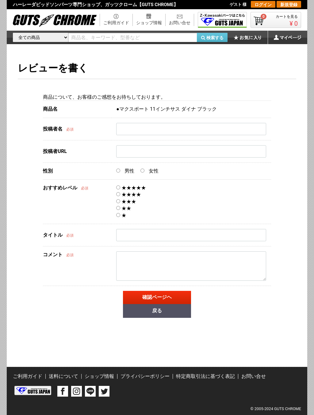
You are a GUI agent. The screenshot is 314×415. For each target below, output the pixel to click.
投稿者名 (53, 129)
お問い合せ (179, 22)
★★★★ (128, 194)
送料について (63, 376)
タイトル (53, 235)
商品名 (50, 109)
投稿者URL (55, 151)
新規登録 (288, 4)
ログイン (263, 4)
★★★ (126, 201)
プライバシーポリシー (145, 376)
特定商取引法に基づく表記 (205, 376)
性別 (48, 171)
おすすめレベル (60, 188)
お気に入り (250, 37)
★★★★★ (131, 188)
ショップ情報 (149, 22)
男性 (125, 171)
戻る (157, 311)
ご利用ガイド (116, 22)
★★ (123, 208)
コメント (53, 254)
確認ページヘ (157, 297)
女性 (149, 171)
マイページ (284, 37)
